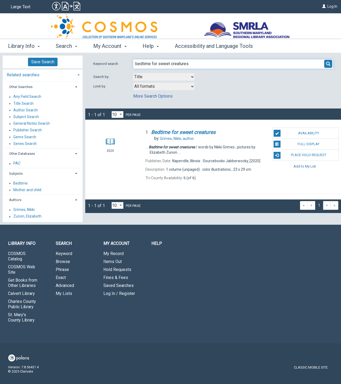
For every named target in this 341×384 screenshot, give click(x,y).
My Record (113, 253)
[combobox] (163, 77)
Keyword (64, 253)
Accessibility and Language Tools (214, 46)
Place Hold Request (300, 155)
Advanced (65, 285)
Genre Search (24, 137)
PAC (17, 163)
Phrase (62, 269)
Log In (332, 6)
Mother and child (27, 190)
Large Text (20, 6)
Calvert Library (21, 293)
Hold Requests (117, 269)
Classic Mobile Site (311, 367)
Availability (296, 133)
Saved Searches (118, 285)
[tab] (43, 74)
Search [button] (66, 46)
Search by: (101, 77)
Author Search (25, 110)
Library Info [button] (24, 46)
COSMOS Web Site (21, 269)
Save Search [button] (42, 61)
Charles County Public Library (22, 304)
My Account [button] (110, 46)
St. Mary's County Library (21, 317)
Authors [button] (15, 200)
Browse (63, 261)
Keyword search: (106, 64)
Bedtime (20, 183)
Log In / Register (119, 293)
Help (156, 243)
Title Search (23, 103)
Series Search (25, 143)
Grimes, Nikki (24, 210)
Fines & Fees (115, 277)
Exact (61, 277)
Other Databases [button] (22, 154)
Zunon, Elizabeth (27, 216)
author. (177, 138)
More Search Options (153, 96)
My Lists (64, 293)
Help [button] (151, 46)
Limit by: (100, 86)
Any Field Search (27, 97)
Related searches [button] (23, 74)
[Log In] (324, 6)
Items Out (112, 261)
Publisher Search (27, 130)
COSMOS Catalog (17, 256)
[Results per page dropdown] (117, 114)
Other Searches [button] (21, 87)
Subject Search (26, 117)
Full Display (297, 144)
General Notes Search (31, 124)
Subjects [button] (16, 174)
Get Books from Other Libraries (22, 283)
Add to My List (305, 166)
